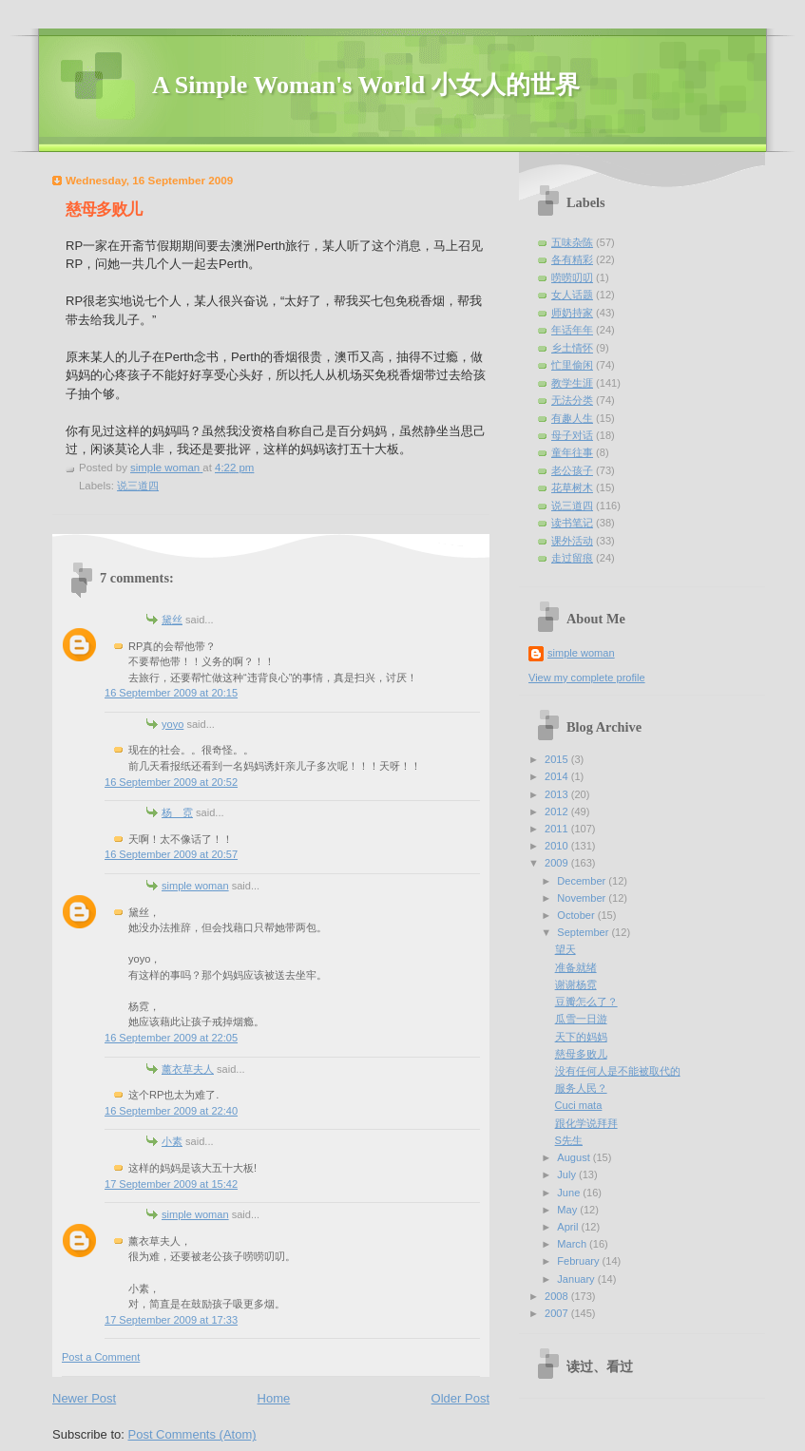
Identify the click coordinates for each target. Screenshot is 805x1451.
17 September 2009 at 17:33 (171, 1320)
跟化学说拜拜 (586, 1123)
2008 (558, 1296)
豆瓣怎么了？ (586, 1001)
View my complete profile (586, 677)
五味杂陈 (572, 242)
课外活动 (572, 540)
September (584, 932)
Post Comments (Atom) (192, 1434)
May (568, 1209)
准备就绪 (576, 967)
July (568, 1174)
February (579, 1261)
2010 (558, 845)
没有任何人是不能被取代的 (617, 1071)
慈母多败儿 (581, 1054)
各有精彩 (572, 259)
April (569, 1226)
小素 (172, 1141)
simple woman (195, 885)
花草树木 (572, 487)
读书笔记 (572, 522)
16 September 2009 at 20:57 (171, 854)
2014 (558, 776)
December (582, 881)
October (577, 915)
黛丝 (172, 619)
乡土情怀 (572, 347)
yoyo (172, 724)
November (582, 898)
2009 (558, 863)
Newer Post (84, 1398)
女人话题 (572, 294)
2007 (558, 1313)
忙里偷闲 (572, 365)
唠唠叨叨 (572, 277)
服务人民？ (581, 1088)
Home (274, 1398)
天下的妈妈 (581, 1036)
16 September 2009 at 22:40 (171, 1111)
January (577, 1279)
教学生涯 (572, 383)
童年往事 (572, 452)
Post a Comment (101, 1357)
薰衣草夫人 (188, 1069)
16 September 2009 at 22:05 (171, 1037)
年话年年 (572, 329)
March (573, 1244)
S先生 (569, 1140)
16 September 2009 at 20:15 (171, 692)
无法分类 (572, 400)
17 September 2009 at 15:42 (171, 1184)
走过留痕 (572, 557)
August (574, 1157)
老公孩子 (572, 470)
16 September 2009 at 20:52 (171, 782)
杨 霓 (177, 812)
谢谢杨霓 (576, 984)
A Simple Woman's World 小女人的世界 (366, 85)
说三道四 (138, 485)
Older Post (460, 1398)
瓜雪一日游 (581, 1018)
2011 (558, 828)
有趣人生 (572, 418)
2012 (558, 811)
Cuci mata (579, 1105)
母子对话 (572, 435)
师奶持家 (572, 312)
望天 (565, 949)
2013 (558, 794)
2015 (558, 759)
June (570, 1192)
